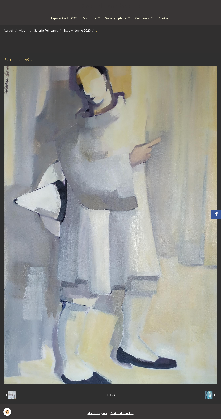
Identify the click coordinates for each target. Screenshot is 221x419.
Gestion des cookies (122, 413)
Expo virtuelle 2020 (64, 18)
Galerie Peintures (46, 30)
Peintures (89, 18)
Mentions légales (97, 413)
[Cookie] (7, 412)
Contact (164, 18)
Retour (110, 395)
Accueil (9, 30)
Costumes (142, 18)
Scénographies (115, 18)
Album (23, 30)
